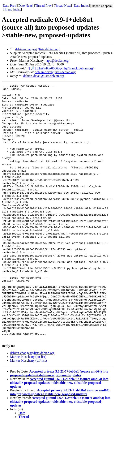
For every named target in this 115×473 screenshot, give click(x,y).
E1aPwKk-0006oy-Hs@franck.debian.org (65, 68)
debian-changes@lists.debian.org (37, 49)
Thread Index (12, 9)
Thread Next (62, 5)
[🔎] (32, 68)
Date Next (25, 5)
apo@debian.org (57, 60)
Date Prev (9, 5)
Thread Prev (43, 5)
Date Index (81, 5)
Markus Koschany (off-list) (28, 411)
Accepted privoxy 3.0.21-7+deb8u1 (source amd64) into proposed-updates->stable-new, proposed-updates (59, 424)
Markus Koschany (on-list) (28, 407)
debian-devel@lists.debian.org (55, 72)
